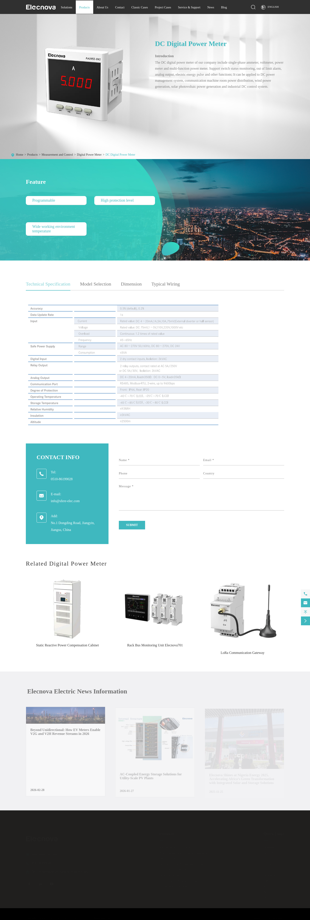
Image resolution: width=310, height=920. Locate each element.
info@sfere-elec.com (65, 501)
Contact (120, 7)
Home (19, 154)
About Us (102, 7)
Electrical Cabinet (170, 858)
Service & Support (189, 7)
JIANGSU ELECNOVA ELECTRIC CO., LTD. (64, 918)
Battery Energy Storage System (178, 880)
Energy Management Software (177, 869)
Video (267, 886)
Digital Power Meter (89, 154)
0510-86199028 (62, 479)
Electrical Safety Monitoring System (181, 864)
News (210, 7)
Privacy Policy (276, 918)
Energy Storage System (173, 886)
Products (84, 7)
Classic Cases (139, 7)
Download (270, 875)
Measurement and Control (57, 154)
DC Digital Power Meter (120, 154)
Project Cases (163, 7)
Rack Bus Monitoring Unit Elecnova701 (155, 645)
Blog (224, 7)
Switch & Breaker (170, 875)
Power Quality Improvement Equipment (183, 852)
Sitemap (256, 918)
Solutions (66, 7)
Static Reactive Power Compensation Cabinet (67, 645)
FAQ (266, 880)
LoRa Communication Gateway (243, 653)
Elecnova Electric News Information (80, 691)
